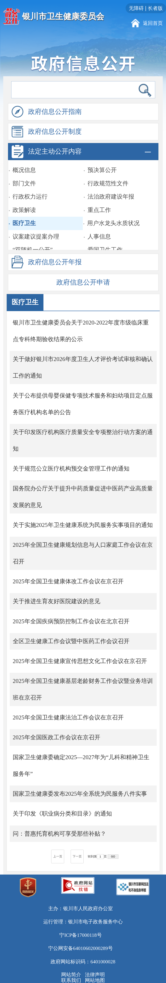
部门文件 (24, 177)
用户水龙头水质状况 (113, 216)
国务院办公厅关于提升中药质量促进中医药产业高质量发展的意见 (83, 496)
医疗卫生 (24, 216)
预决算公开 (102, 163)
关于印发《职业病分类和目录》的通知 (62, 813)
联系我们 (71, 980)
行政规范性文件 (108, 177)
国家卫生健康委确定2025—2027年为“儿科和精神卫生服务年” (81, 765)
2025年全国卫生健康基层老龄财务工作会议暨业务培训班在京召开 (83, 689)
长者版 (155, 8)
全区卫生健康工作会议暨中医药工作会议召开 (71, 641)
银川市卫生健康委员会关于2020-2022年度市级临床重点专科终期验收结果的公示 (81, 330)
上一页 (57, 856)
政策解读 (24, 203)
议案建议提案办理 (36, 230)
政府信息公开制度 (47, 131)
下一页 (77, 856)
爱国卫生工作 (105, 243)
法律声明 (95, 974)
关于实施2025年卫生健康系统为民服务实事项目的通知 (83, 525)
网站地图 (95, 980)
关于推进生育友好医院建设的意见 (56, 601)
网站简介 (71, 974)
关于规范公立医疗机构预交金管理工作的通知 (71, 468)
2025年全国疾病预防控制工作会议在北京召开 (71, 621)
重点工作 (99, 203)
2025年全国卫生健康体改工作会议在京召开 (68, 581)
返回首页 (153, 23)
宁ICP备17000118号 (80, 935)
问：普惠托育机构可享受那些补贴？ (59, 833)
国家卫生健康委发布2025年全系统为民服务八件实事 (80, 794)
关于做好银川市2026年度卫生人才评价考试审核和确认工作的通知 (83, 367)
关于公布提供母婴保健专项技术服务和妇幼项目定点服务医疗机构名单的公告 (83, 403)
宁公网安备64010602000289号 (80, 948)
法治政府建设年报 (111, 190)
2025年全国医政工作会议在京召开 (56, 737)
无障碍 (136, 8)
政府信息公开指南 (47, 111)
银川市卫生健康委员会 (63, 16)
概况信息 (24, 163)
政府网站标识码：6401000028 (83, 961)
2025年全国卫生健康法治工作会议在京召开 (68, 717)
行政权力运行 (30, 190)
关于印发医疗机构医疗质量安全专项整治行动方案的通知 (83, 440)
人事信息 (99, 230)
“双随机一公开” (33, 243)
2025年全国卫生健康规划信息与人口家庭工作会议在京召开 (83, 553)
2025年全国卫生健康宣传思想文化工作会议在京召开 (80, 661)
